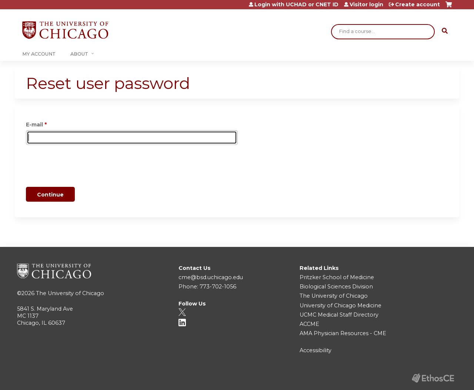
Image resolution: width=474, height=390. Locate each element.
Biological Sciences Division (336, 286)
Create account (417, 4)
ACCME (309, 324)
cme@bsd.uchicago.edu (210, 277)
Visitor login (366, 4)
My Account (39, 54)
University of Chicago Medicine (340, 305)
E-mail (34, 124)
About (79, 54)
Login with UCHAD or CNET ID (296, 4)
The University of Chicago (70, 293)
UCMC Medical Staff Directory (339, 314)
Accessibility (315, 350)
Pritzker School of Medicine (337, 277)
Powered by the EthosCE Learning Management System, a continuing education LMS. (433, 378)
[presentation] (82, 167)
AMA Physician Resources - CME (343, 333)
